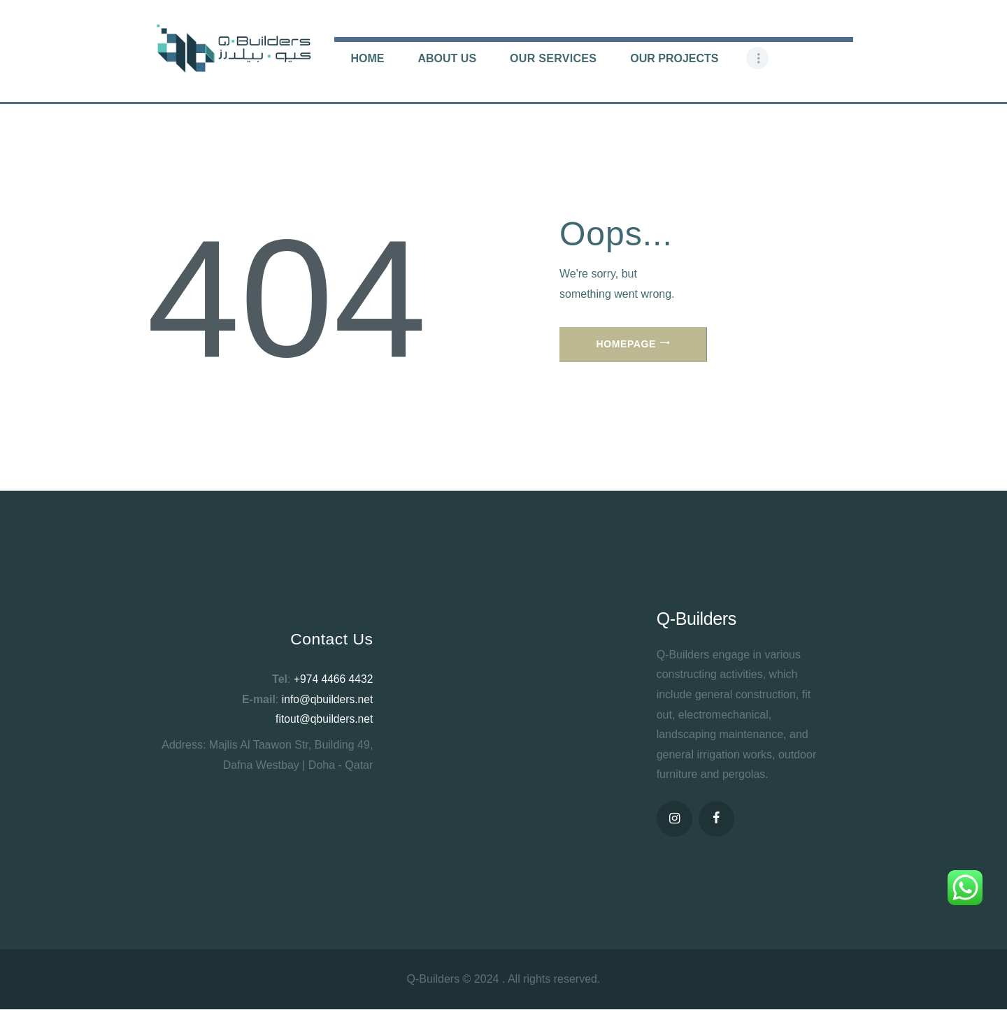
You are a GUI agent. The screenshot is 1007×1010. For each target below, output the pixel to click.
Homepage (626, 343)
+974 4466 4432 (332, 679)
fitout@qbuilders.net (323, 719)
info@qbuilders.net (326, 699)
